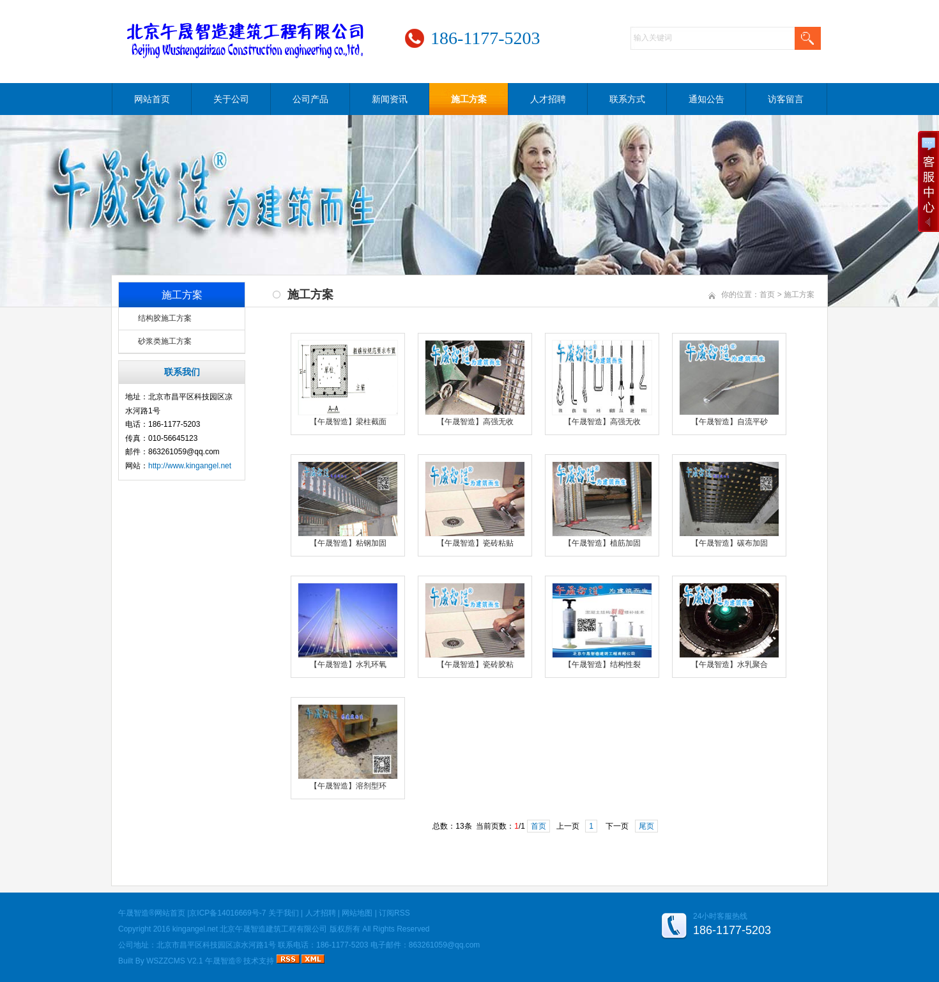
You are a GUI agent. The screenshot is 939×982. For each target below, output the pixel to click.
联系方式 (627, 99)
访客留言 (786, 99)
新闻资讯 (390, 99)
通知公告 (706, 99)
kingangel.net (195, 928)
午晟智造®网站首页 (151, 913)
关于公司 (231, 99)
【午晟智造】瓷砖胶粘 (475, 664)
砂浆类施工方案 (165, 341)
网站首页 (152, 99)
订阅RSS (394, 913)
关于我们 (283, 913)
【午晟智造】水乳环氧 (348, 664)
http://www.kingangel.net (189, 465)
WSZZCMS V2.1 (174, 960)
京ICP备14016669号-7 (227, 913)
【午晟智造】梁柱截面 (348, 421)
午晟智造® (223, 960)
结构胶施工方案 (165, 318)
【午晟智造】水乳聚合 (729, 664)
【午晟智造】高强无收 (475, 421)
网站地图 (357, 913)
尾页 (646, 826)
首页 (767, 294)
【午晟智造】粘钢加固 (348, 543)
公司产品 (310, 99)
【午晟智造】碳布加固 (729, 543)
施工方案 (469, 99)
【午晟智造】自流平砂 (729, 421)
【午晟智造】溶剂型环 (348, 785)
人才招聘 (548, 99)
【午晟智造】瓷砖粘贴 (475, 543)
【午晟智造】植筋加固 (602, 543)
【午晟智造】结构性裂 (602, 664)
